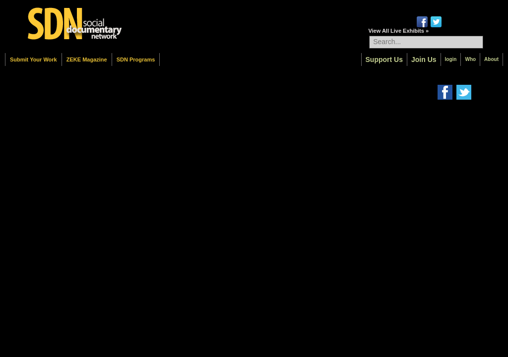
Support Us (384, 59)
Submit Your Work (33, 59)
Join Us (424, 59)
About (491, 59)
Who (470, 59)
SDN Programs (136, 59)
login (451, 59)
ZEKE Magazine (86, 59)
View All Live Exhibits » (398, 31)
